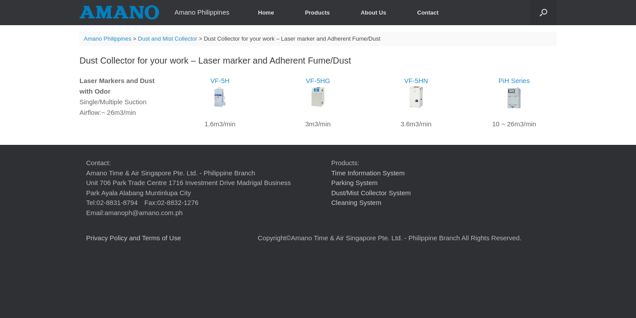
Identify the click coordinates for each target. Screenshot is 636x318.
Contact (428, 12)
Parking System (354, 182)
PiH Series (514, 92)
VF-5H (220, 92)
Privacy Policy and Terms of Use (133, 238)
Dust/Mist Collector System (371, 193)
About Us (373, 12)
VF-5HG (318, 92)
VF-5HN (416, 92)
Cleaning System (356, 202)
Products (317, 12)
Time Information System (368, 173)
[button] (543, 12)
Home (266, 12)
